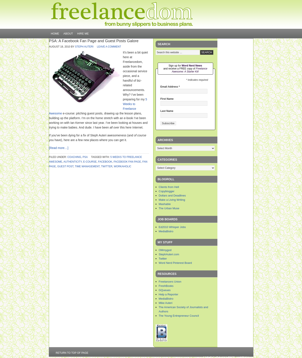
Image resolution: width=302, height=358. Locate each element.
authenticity (73, 161)
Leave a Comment (109, 46)
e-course (90, 161)
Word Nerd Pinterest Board (175, 262)
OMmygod (165, 250)
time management (87, 166)
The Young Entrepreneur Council (179, 315)
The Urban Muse (169, 208)
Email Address (170, 86)
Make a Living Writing (172, 199)
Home (55, 33)
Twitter (163, 258)
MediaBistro (166, 231)
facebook (105, 161)
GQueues (165, 290)
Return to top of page (72, 352)
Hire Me (83, 33)
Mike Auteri (165, 303)
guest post (65, 166)
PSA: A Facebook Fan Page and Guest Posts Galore (94, 41)
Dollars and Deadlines (172, 195)
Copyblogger (167, 191)
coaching (74, 157)
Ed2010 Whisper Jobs (172, 227)
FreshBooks (166, 285)
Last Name (166, 111)
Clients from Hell (169, 187)
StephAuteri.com (169, 254)
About (68, 33)
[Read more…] (58, 148)
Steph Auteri (84, 46)
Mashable (165, 204)
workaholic (122, 166)
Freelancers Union (170, 281)
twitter (106, 166)
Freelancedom (122, 14)
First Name (167, 99)
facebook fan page (127, 161)
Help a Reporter (168, 294)
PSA (85, 157)
